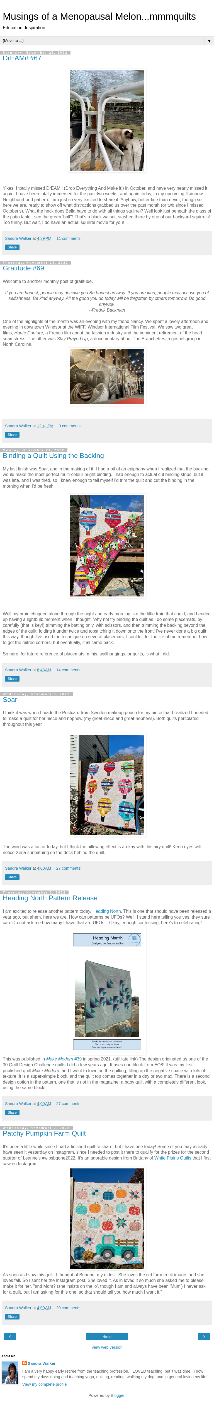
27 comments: (68, 868)
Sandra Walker (41, 1363)
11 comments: (69, 238)
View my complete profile (44, 1384)
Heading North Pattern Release (50, 898)
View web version (107, 1347)
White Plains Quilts (172, 1158)
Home (107, 1337)
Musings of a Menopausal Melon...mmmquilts (99, 16)
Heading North (107, 911)
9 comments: (70, 426)
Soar (10, 699)
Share (12, 247)
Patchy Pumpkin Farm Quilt (44, 1133)
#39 (64, 1059)
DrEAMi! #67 (22, 58)
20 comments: (68, 1308)
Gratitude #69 (23, 268)
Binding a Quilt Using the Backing (53, 455)
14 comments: (68, 670)
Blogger (118, 1395)
